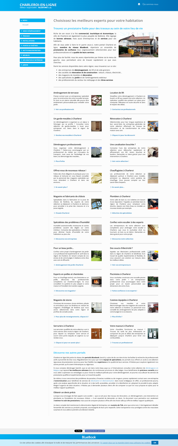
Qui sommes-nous (150, 4)
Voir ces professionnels (64, 109)
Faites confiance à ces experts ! (124, 291)
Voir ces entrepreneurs (121, 265)
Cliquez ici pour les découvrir (123, 135)
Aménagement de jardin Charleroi (69, 265)
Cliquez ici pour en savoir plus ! (67, 342)
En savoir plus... (118, 187)
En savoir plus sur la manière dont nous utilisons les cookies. (125, 443)
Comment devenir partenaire (95, 431)
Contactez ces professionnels (123, 109)
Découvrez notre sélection (122, 239)
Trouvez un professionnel (122, 342)
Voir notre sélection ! (120, 161)
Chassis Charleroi (62, 213)
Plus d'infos (60, 161)
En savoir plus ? (61, 187)
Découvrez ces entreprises (66, 239)
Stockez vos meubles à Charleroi (68, 135)
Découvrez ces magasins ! (65, 291)
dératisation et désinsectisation (102, 381)
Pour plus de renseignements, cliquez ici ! (72, 316)
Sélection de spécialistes (122, 213)
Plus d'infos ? (117, 316)
